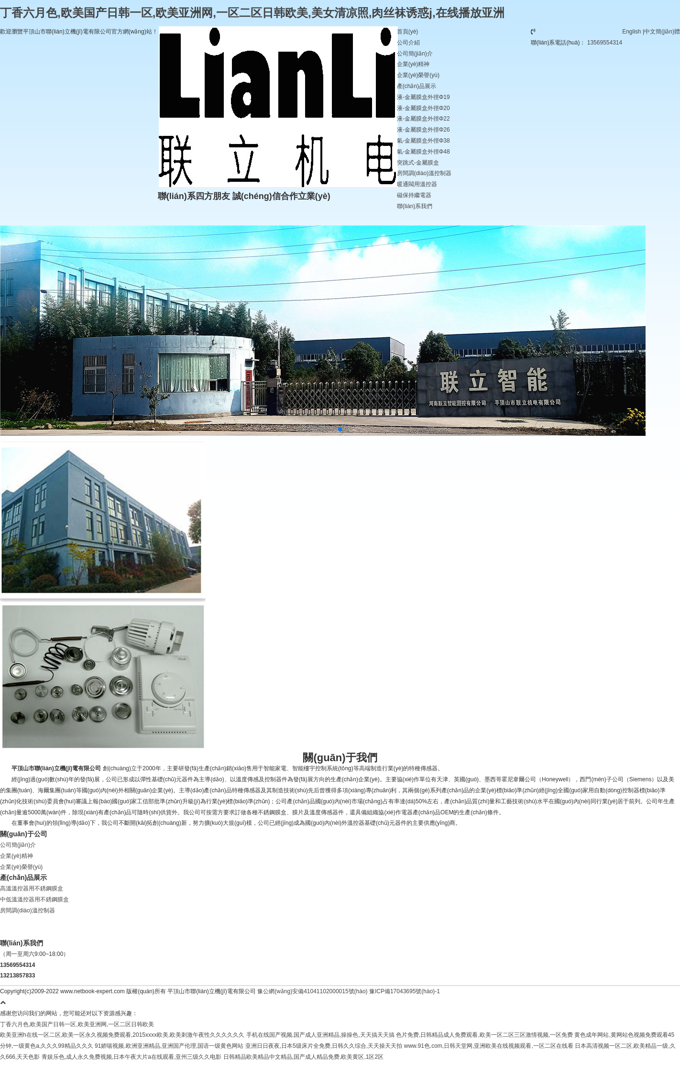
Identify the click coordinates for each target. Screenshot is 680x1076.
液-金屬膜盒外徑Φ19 (423, 97)
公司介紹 (408, 42)
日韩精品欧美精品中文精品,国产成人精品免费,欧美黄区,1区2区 (303, 1057)
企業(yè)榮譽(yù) (418, 75)
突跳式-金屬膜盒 (418, 162)
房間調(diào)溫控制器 (424, 173)
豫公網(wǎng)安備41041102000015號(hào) (312, 991)
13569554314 (604, 42)
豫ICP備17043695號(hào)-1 (404, 991)
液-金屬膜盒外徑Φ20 (423, 108)
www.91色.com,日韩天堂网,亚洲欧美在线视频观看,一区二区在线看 (488, 1046)
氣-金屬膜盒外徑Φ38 (423, 140)
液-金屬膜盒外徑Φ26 (423, 129)
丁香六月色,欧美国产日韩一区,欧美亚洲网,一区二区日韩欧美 (77, 1024)
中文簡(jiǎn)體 (662, 31)
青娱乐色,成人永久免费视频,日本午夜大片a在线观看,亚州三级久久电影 (132, 1057)
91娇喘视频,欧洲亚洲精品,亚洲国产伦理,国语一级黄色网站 (169, 1046)
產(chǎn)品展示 (416, 86)
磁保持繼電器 (414, 195)
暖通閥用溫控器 (417, 184)
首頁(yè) (407, 31)
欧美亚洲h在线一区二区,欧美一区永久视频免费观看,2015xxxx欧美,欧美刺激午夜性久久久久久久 (122, 1035)
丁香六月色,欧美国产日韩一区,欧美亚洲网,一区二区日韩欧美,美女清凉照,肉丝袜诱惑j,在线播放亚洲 (252, 12)
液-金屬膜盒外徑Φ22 (423, 118)
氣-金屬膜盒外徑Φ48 (423, 151)
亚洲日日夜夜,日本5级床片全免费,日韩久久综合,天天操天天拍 (324, 1046)
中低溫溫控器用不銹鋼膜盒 (34, 899)
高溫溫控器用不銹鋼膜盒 (31, 888)
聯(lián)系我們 (415, 206)
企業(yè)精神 (413, 64)
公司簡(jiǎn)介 (415, 53)
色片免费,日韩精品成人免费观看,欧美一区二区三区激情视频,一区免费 (484, 1035)
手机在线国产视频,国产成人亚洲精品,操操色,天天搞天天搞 (320, 1035)
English (631, 31)
